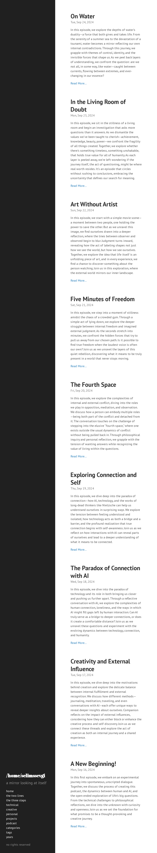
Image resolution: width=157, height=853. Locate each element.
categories (13, 828)
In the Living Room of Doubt (98, 105)
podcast (11, 823)
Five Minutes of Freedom (103, 299)
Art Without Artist (94, 204)
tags (9, 832)
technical (12, 805)
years (9, 837)
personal (12, 814)
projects (11, 819)
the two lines (15, 796)
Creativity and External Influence (100, 665)
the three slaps (16, 800)
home (10, 791)
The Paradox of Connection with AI (105, 572)
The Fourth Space (93, 384)
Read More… (79, 83)
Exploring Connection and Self (104, 478)
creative (11, 809)
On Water (83, 16)
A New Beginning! (93, 764)
